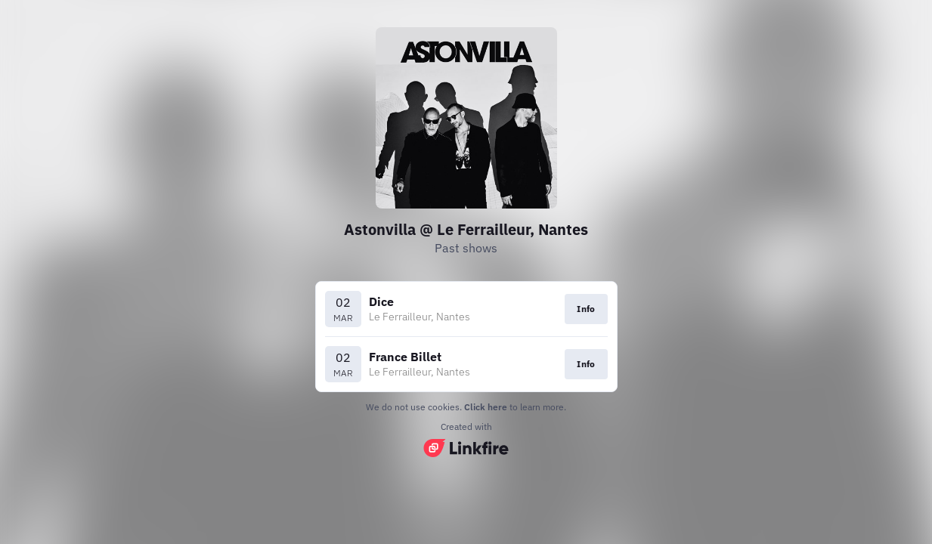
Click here (485, 407)
